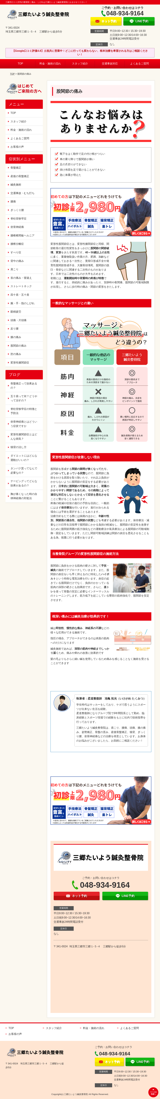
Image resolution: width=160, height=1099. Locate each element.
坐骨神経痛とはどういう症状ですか (23, 423)
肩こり (14, 269)
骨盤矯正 (15, 167)
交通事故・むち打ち (22, 193)
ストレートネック (21, 286)
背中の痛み (17, 261)
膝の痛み (15, 337)
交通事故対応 (110, 63)
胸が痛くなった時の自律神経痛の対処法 (23, 496)
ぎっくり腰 (17, 210)
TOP (20, 63)
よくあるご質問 (139, 63)
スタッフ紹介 (80, 63)
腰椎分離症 (17, 243)
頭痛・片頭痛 (18, 320)
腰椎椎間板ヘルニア (22, 235)
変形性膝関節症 (19, 362)
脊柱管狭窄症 (18, 218)
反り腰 (14, 328)
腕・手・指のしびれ (22, 303)
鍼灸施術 (15, 184)
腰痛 (13, 201)
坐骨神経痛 (17, 227)
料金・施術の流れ (50, 63)
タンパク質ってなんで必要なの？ (23, 470)
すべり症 (15, 252)
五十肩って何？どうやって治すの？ (23, 398)
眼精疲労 (15, 311)
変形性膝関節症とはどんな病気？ (23, 436)
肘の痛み (15, 354)
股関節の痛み (18, 345)
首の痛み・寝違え (21, 277)
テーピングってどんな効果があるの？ (23, 483)
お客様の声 (17, 146)
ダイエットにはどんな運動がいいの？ (23, 457)
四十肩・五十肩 (19, 294)
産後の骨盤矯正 (19, 176)
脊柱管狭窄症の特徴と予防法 (23, 411)
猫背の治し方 (18, 447)
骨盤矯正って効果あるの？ (23, 385)
